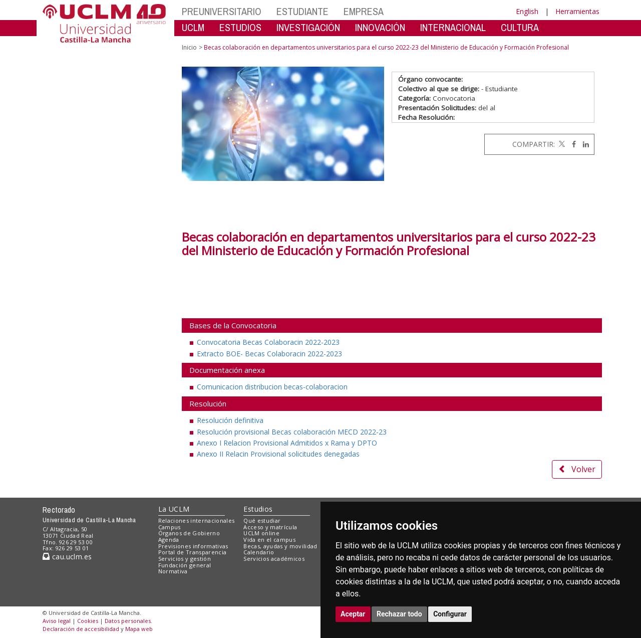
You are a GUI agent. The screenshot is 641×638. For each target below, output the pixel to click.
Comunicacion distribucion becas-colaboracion (272, 386)
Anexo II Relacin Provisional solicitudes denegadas (278, 454)
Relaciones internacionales (196, 520)
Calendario (258, 552)
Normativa (173, 571)
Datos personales (128, 620)
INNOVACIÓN (380, 27)
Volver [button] (576, 469)
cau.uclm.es (67, 556)
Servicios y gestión (184, 558)
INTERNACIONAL (453, 27)
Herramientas (577, 11)
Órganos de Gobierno (189, 533)
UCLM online (261, 533)
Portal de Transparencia (192, 552)
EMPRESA (364, 11)
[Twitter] (561, 144)
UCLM (193, 27)
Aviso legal (57, 620)
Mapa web (139, 628)
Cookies (87, 620)
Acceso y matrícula (270, 527)
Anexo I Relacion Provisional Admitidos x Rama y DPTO (287, 443)
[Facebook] (571, 144)
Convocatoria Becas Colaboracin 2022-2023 (268, 342)
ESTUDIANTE (302, 11)
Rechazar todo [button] (399, 614)
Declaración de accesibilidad (81, 628)
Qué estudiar (261, 520)
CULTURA (520, 27)
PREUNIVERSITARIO (221, 11)
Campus (169, 527)
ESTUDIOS (240, 27)
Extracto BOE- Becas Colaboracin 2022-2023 (269, 353)
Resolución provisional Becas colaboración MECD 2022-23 (292, 432)
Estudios (257, 509)
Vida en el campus (269, 539)
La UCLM (174, 509)
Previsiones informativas (193, 546)
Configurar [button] (450, 614)
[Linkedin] (583, 144)
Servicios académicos (273, 558)
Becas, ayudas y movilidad (280, 546)
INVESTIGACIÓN (308, 27)
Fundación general (184, 565)
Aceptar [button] (353, 614)
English (527, 11)
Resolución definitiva (230, 420)
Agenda (168, 539)
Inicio (189, 47)
